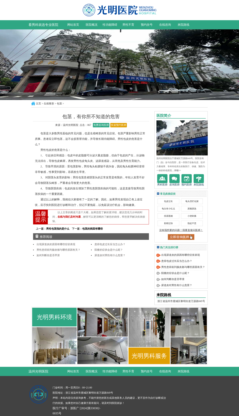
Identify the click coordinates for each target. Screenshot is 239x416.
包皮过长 (168, 201)
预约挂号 (147, 24)
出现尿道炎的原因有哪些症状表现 (56, 244)
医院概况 (91, 24)
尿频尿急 (192, 208)
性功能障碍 (110, 24)
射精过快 (168, 223)
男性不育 (128, 24)
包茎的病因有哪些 (92, 228)
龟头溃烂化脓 (192, 201)
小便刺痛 (192, 216)
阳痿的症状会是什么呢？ (108, 249)
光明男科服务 (149, 356)
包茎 (59, 103)
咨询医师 (174, 180)
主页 (38, 103)
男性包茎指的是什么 (57, 228)
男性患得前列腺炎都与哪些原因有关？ (58, 249)
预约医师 (186, 180)
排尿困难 (168, 216)
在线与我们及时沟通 (69, 216)
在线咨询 (165, 24)
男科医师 (162, 180)
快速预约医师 (118, 125)
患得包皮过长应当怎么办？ (109, 244)
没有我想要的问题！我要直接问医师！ (181, 230)
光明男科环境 (54, 317)
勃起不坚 (192, 223)
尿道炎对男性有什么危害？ (109, 255)
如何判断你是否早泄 (48, 255)
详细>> (177, 170)
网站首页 (73, 24)
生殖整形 (49, 103)
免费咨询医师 (101, 125)
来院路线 (183, 24)
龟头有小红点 (168, 208)
